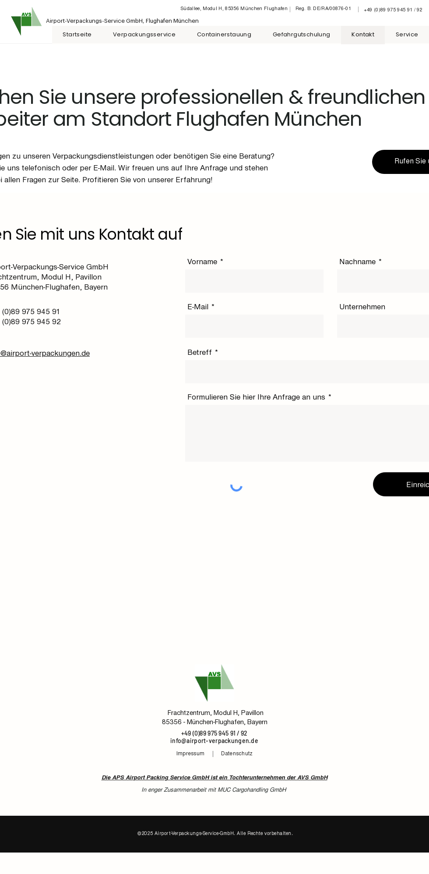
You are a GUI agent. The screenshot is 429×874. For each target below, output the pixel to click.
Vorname (202, 261)
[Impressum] (191, 754)
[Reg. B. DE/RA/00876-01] (324, 9)
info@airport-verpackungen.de (214, 740)
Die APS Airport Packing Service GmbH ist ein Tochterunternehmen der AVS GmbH (214, 778)
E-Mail (197, 307)
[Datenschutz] (237, 754)
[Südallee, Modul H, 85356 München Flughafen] (235, 9)
